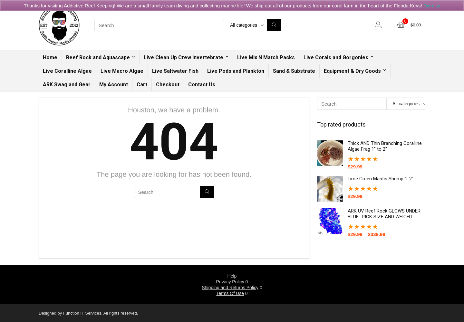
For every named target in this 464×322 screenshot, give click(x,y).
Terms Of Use (230, 293)
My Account (113, 84)
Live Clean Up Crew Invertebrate (183, 57)
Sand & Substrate (294, 71)
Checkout (167, 84)
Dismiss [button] (431, 5)
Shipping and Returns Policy (230, 287)
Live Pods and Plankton (235, 71)
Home (50, 57)
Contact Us (201, 84)
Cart (142, 84)
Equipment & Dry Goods (352, 71)
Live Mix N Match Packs (266, 57)
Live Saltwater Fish (175, 71)
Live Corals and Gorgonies (336, 57)
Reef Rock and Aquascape (98, 57)
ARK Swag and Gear (67, 84)
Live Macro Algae (122, 71)
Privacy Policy (230, 281)
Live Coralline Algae (67, 71)
